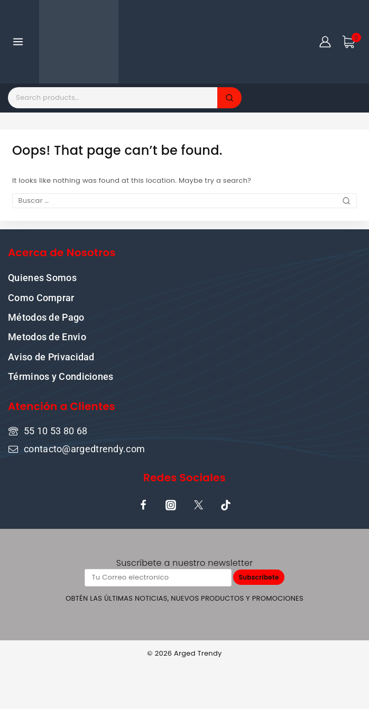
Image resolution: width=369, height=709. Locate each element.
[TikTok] (225, 505)
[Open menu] (18, 41)
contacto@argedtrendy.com (84, 448)
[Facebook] (143, 505)
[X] (198, 505)
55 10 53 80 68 (55, 430)
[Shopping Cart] (351, 41)
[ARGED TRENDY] (78, 41)
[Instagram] (170, 505)
